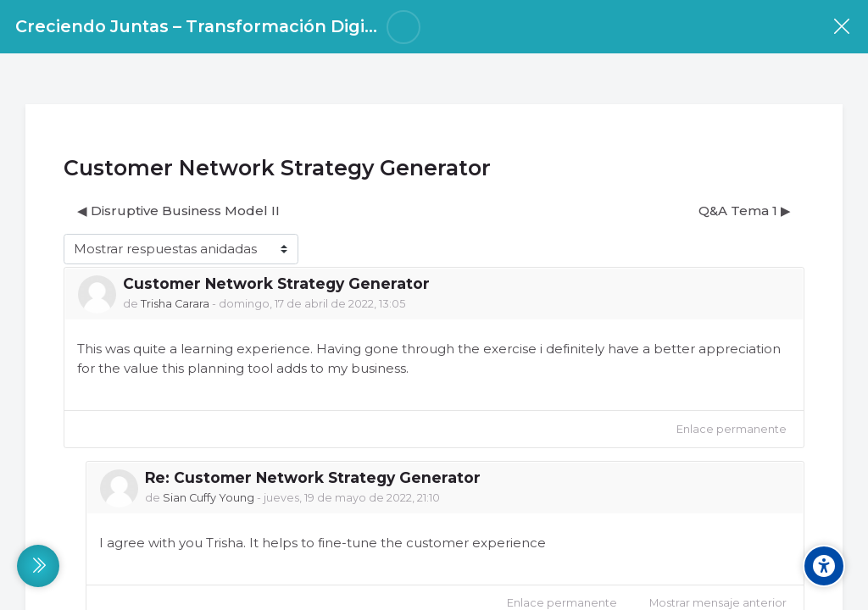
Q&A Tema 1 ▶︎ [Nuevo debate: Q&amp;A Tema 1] (744, 210)
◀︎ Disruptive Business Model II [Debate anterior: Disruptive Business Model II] (178, 210)
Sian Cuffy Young (208, 497)
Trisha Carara (175, 303)
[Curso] (841, 26)
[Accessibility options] (824, 566)
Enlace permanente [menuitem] (731, 429)
